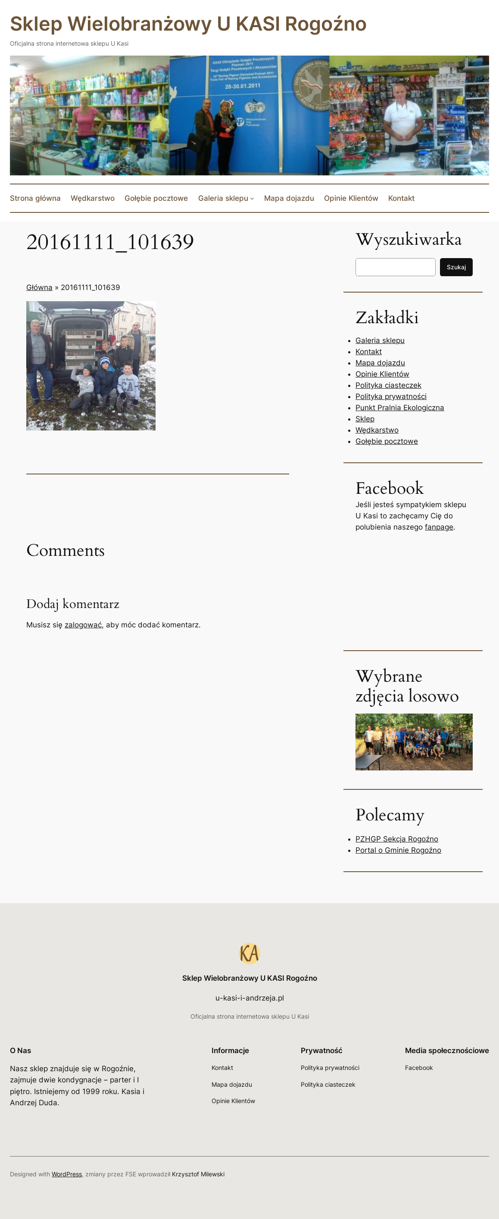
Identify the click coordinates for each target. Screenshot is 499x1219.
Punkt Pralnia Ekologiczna (400, 407)
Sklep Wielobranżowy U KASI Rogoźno (188, 23)
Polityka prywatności (391, 396)
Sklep (365, 419)
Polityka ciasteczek (388, 385)
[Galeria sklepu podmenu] (252, 198)
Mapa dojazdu (380, 363)
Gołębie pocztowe (387, 441)
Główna (39, 287)
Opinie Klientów (382, 374)
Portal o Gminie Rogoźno (398, 850)
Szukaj (456, 267)
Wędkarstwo (377, 430)
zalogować (83, 624)
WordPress (67, 1174)
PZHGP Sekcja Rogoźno (397, 839)
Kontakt (369, 351)
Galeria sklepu (380, 340)
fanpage (439, 527)
